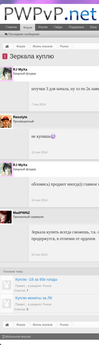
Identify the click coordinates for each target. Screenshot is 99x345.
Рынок (47, 285)
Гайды (58, 27)
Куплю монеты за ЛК (33, 298)
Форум (27, 27)
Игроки (43, 27)
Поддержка (76, 27)
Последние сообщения (22, 34)
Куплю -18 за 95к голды (36, 279)
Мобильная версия (17, 336)
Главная (11, 27)
